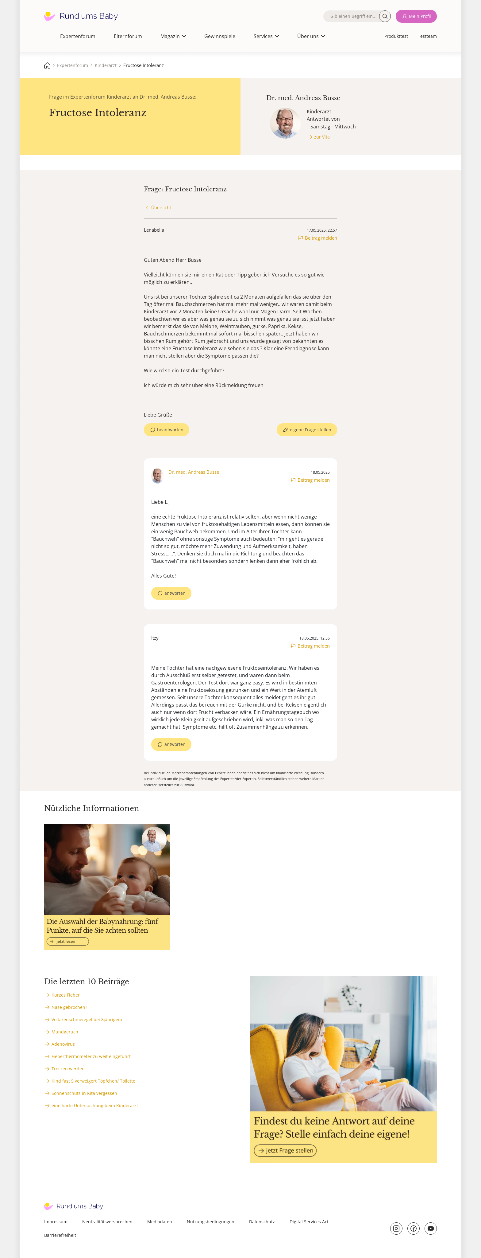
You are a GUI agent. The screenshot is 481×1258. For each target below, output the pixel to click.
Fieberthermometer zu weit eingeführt (91, 1056)
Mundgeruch (65, 1032)
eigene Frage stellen (310, 430)
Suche (385, 16)
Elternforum (128, 36)
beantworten (170, 430)
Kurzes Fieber (66, 995)
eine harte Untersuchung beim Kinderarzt (95, 1105)
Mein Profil (420, 16)
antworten (175, 593)
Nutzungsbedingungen (210, 1222)
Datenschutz (262, 1222)
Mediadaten (159, 1222)
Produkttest (396, 36)
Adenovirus (63, 1044)
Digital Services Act (309, 1222)
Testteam (427, 36)
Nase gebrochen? (69, 1007)
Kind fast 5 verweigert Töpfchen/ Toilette (93, 1081)
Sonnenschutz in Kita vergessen (84, 1093)
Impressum (55, 1222)
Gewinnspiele (219, 36)
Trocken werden (68, 1069)
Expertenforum (77, 36)
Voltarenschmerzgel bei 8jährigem (87, 1019)
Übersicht (161, 207)
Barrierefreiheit (60, 1235)
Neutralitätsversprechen (107, 1222)
